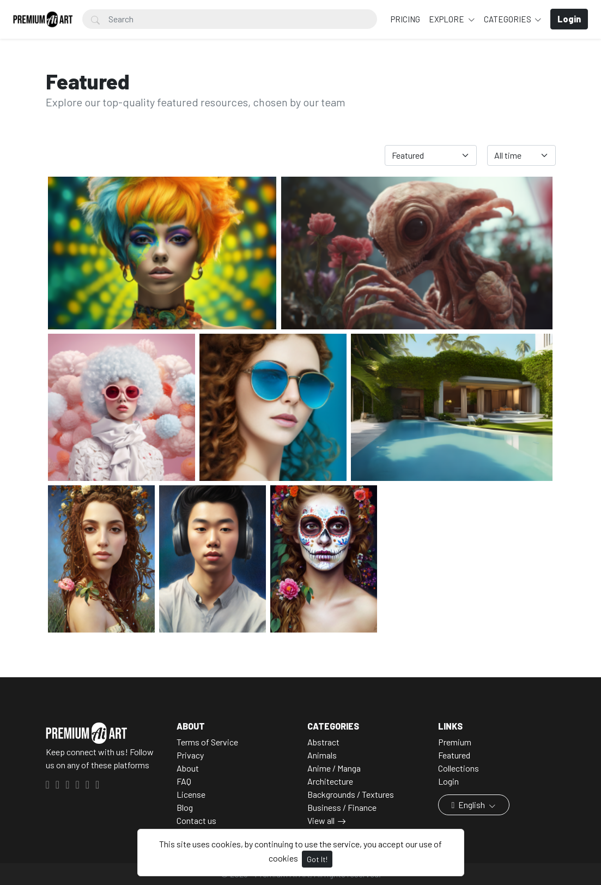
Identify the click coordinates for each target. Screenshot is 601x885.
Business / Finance (342, 807)
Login (448, 781)
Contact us (196, 820)
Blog (185, 807)
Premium (454, 742)
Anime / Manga (334, 768)
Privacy (190, 755)
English (469, 804)
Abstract (323, 742)
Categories (508, 19)
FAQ (184, 781)
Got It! (317, 859)
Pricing (405, 19)
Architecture (330, 781)
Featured (454, 755)
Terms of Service (207, 742)
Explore (447, 19)
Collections (458, 768)
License (191, 794)
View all (321, 820)
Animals (322, 755)
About (188, 768)
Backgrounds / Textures (350, 794)
